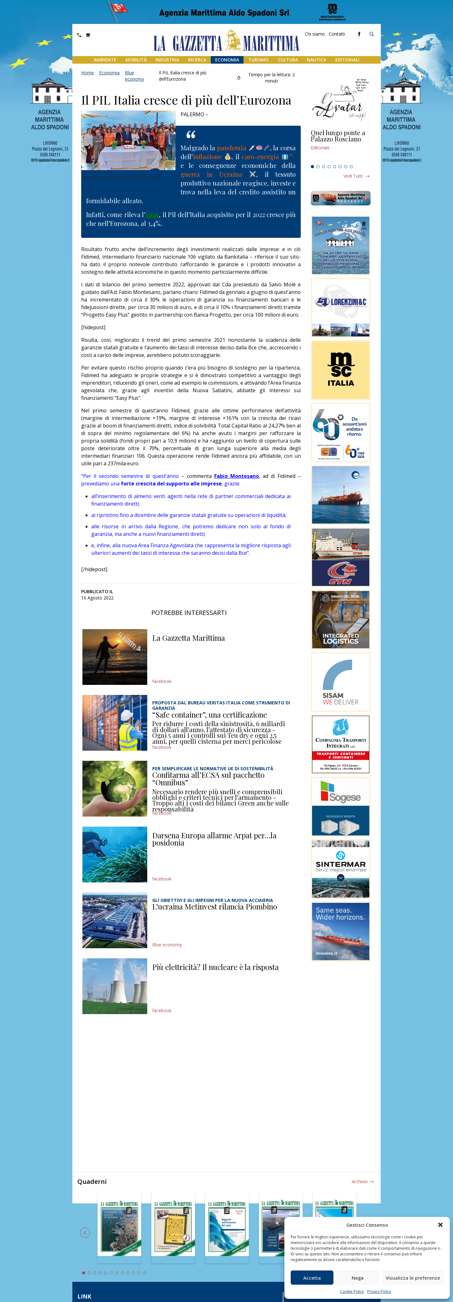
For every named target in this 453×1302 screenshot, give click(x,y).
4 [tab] (329, 166)
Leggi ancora (341, 145)
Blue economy (134, 76)
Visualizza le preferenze (413, 1278)
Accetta (312, 1278)
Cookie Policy (352, 1291)
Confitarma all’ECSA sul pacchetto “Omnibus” (208, 778)
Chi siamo (315, 34)
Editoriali (347, 60)
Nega (358, 1278)
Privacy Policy (379, 1291)
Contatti (337, 34)
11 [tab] (139, 1273)
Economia (227, 60)
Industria (167, 60)
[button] (440, 1225)
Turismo (258, 60)
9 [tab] (128, 1273)
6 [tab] (340, 166)
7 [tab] (345, 166)
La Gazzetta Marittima (188, 638)
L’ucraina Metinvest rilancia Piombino (214, 906)
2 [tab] (318, 166)
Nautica (316, 60)
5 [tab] (334, 166)
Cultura (288, 60)
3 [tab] (323, 166)
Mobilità (136, 60)
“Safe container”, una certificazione (209, 714)
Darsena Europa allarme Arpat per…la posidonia (214, 839)
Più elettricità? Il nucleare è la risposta (215, 967)
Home (87, 73)
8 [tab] (351, 166)
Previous (85, 1233)
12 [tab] (144, 1273)
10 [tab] (133, 1273)
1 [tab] (312, 166)
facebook (161, 681)
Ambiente (105, 60)
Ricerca (197, 60)
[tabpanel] (341, 145)
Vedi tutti (353, 176)
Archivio (360, 1181)
